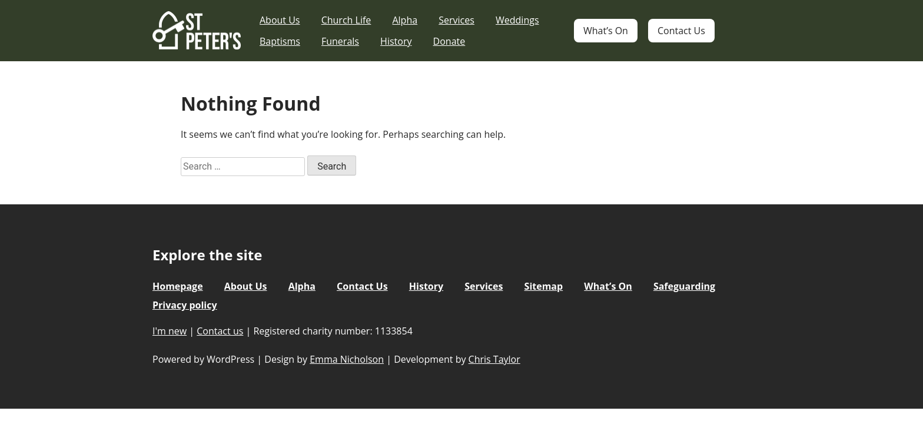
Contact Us (681, 30)
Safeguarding (684, 286)
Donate (449, 41)
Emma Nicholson (347, 359)
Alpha (404, 20)
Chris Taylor (494, 359)
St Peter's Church (196, 31)
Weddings (517, 20)
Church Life (346, 20)
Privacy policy (184, 305)
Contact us (220, 330)
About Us (280, 20)
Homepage (177, 286)
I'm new (169, 330)
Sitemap (543, 286)
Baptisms (280, 41)
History (395, 41)
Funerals (340, 41)
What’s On (605, 30)
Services (456, 20)
